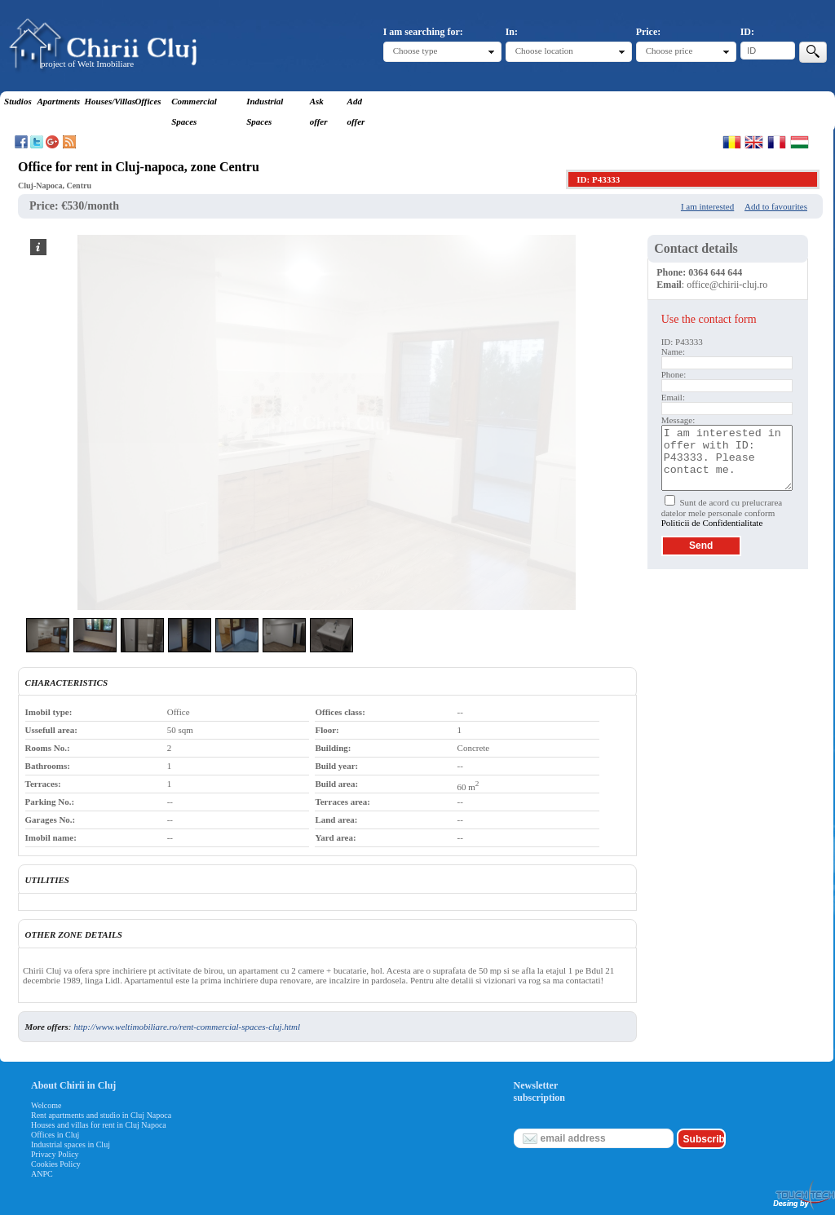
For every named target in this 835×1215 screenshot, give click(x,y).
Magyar (799, 141)
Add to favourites (775, 206)
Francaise (776, 141)
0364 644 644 (715, 272)
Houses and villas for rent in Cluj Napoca (98, 1124)
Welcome (46, 1105)
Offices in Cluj (55, 1134)
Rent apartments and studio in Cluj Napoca (101, 1115)
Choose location (544, 50)
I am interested (707, 206)
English (753, 141)
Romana (731, 141)
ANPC (42, 1173)
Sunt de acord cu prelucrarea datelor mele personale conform (722, 512)
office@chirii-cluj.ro (727, 284)
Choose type (415, 50)
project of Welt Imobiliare (87, 63)
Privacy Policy (55, 1154)
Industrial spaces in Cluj (70, 1144)
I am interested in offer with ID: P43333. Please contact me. (727, 458)
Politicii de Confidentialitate (712, 523)
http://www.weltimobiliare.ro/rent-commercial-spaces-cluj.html (186, 1027)
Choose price (669, 50)
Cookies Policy (56, 1164)
